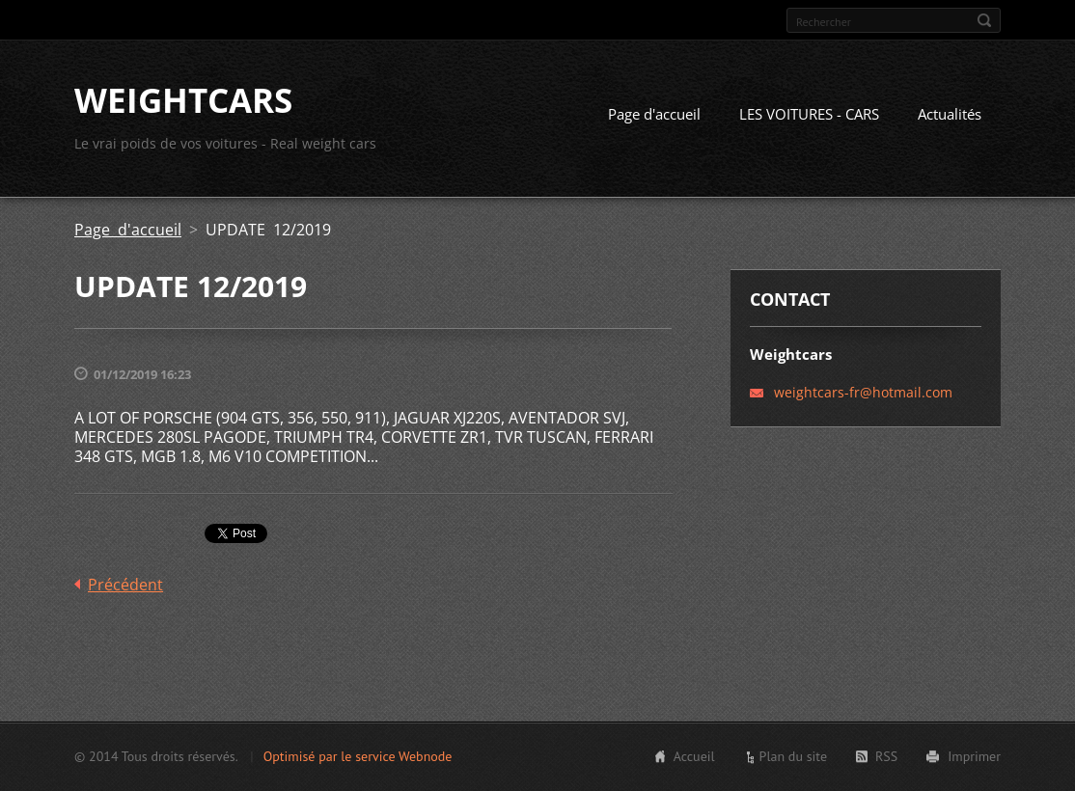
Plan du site (793, 756)
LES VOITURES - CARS (809, 113)
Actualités (949, 113)
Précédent (125, 584)
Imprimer (974, 756)
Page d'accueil (654, 113)
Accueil (694, 756)
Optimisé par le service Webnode (358, 756)
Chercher (984, 20)
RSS (886, 756)
